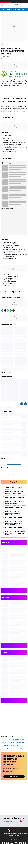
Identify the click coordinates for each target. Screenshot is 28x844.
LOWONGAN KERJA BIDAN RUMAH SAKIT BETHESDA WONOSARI (15, 492)
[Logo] (14, 830)
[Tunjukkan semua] (25, 542)
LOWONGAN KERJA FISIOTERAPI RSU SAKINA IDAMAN (14, 502)
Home (2, 9)
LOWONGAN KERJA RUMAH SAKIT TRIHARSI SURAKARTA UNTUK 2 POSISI (15, 487)
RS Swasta (9, 9)
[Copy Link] (13, 310)
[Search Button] (25, 5)
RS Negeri (17, 9)
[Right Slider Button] (26, 9)
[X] (5, 310)
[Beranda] (2, 44)
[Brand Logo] (8, 821)
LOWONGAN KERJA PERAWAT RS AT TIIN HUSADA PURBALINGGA (14, 518)
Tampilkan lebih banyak (14, 463)
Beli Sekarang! (14, 776)
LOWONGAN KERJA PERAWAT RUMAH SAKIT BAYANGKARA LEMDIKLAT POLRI (13, 523)
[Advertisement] (14, 27)
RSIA (23, 9)
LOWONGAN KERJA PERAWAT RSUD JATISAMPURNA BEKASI (13, 528)
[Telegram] (8, 310)
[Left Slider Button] (21, 403)
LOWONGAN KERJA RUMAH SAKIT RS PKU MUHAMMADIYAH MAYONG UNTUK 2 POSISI (15, 497)
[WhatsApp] (11, 310)
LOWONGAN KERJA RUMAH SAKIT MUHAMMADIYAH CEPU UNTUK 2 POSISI (15, 533)
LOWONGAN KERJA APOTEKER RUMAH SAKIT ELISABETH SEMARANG (14, 513)
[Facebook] (2, 310)
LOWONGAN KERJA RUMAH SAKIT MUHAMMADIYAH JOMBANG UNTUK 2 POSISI (15, 507)
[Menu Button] (2, 5)
